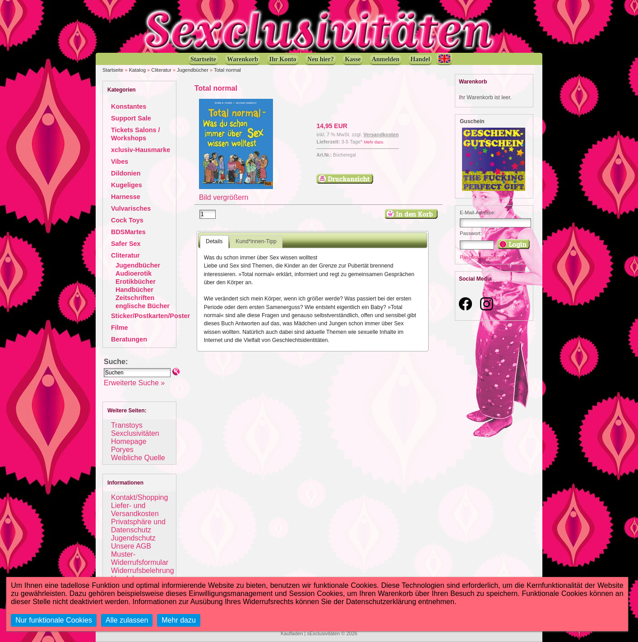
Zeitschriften (135, 297)
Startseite (112, 70)
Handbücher (134, 289)
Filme (119, 327)
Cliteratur (161, 70)
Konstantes (128, 106)
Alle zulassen (127, 620)
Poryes (122, 449)
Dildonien (126, 173)
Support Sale (131, 118)
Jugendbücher (192, 70)
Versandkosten (380, 134)
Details (214, 241)
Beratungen (129, 339)
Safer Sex (126, 243)
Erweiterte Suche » (134, 383)
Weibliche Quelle (138, 458)
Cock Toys (127, 220)
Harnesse (125, 196)
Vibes (119, 161)
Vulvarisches (131, 208)
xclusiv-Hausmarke (140, 149)
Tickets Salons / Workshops (135, 134)
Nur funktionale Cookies (53, 620)
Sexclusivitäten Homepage (135, 437)
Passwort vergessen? (484, 257)
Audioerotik (134, 273)
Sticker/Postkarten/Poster (150, 315)
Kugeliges (126, 185)
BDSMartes (128, 232)
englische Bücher (143, 305)
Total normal (227, 70)
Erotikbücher (136, 281)
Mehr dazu (373, 142)
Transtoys (127, 425)
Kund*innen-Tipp (256, 241)
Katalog (137, 70)
